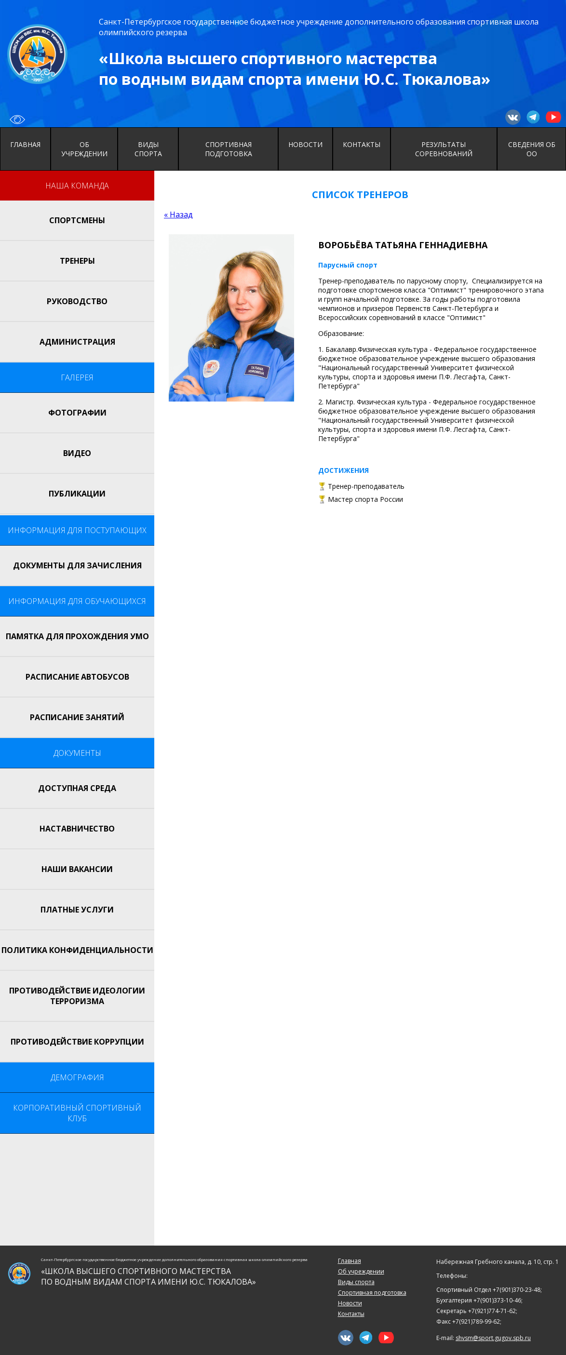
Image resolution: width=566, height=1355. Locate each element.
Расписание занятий (77, 717)
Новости (305, 144)
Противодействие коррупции (77, 1041)
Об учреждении (84, 149)
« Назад (178, 214)
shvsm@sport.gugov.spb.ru (493, 1338)
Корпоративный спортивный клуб (77, 1113)
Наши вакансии (77, 869)
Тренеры (77, 260)
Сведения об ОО (531, 149)
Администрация (77, 341)
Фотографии (77, 412)
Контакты (361, 144)
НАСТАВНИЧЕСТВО (77, 828)
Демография (77, 1077)
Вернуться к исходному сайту (17, 119)
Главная (25, 144)
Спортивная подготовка (228, 149)
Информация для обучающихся (77, 601)
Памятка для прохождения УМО (77, 636)
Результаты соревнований (443, 149)
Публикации (77, 493)
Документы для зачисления (77, 565)
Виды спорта (148, 149)
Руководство (77, 301)
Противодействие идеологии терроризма (77, 995)
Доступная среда (77, 788)
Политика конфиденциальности (77, 950)
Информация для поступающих (77, 530)
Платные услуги (77, 909)
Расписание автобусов (77, 676)
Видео (77, 453)
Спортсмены (77, 220)
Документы (77, 753)
